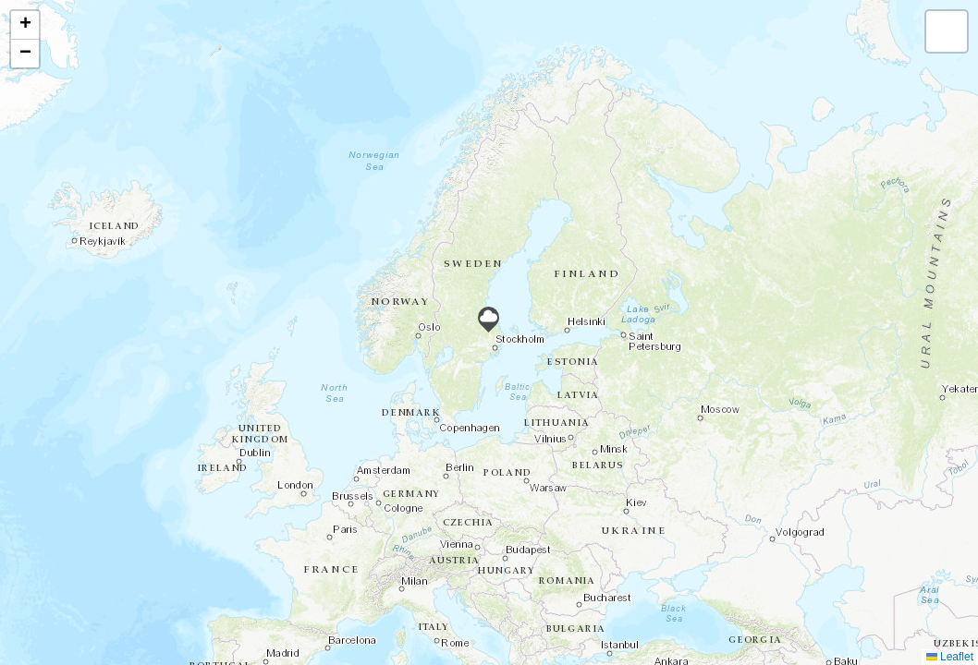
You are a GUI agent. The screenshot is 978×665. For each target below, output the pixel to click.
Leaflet (949, 656)
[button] (488, 319)
